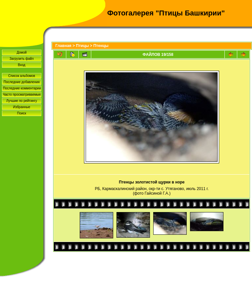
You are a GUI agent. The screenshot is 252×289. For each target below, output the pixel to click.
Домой (22, 52)
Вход (22, 65)
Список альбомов (21, 76)
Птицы (82, 45)
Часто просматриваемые (22, 94)
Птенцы (100, 45)
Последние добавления (22, 82)
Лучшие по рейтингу (21, 101)
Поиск (21, 113)
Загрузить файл (22, 58)
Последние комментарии (22, 88)
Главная (63, 45)
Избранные (21, 107)
